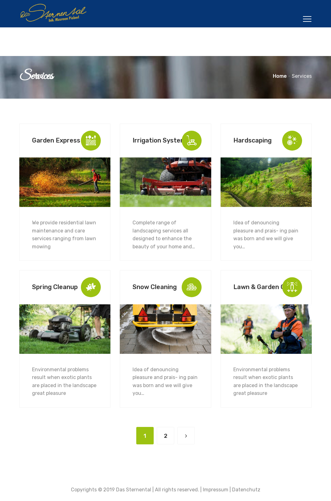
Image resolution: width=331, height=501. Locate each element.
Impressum (215, 490)
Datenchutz (246, 490)
